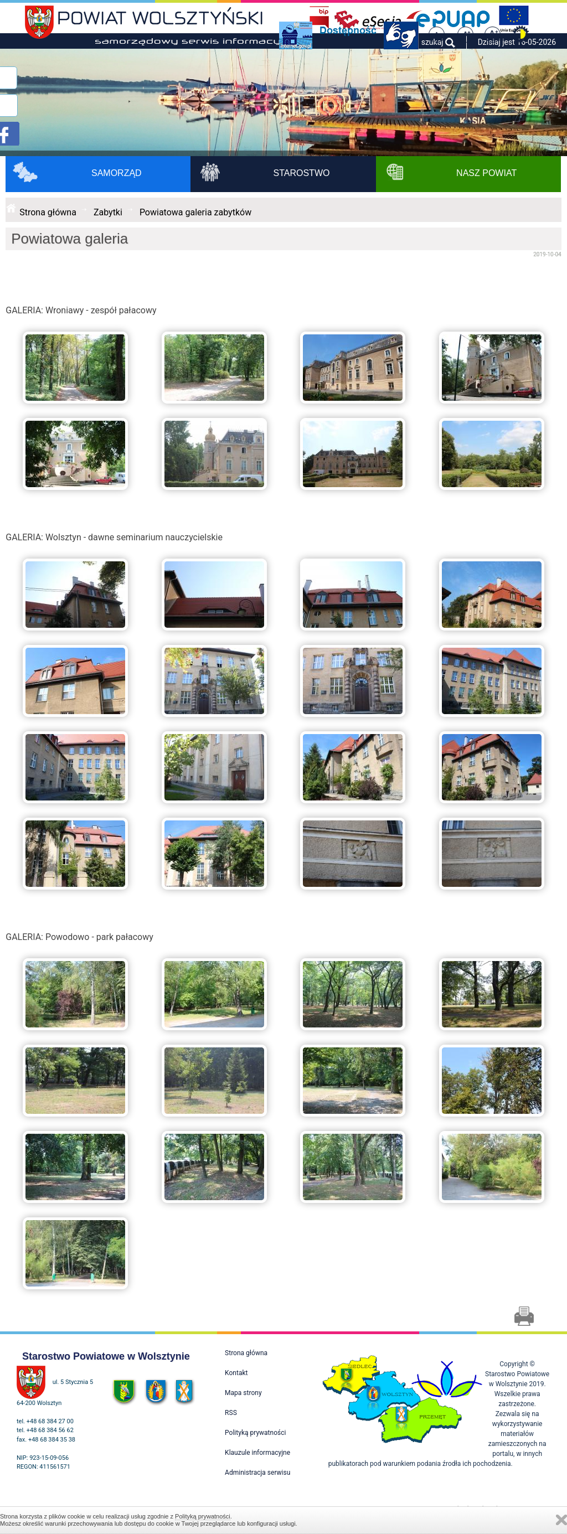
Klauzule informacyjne (257, 1452)
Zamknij (561, 1520)
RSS (231, 1413)
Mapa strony (243, 1393)
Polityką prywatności (202, 1516)
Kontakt (236, 1373)
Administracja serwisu (257, 1472)
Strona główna (47, 212)
